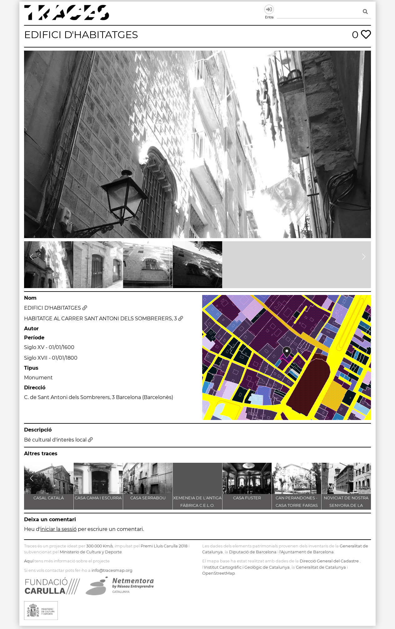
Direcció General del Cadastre (329, 561)
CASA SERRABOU (148, 498)
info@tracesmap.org (112, 570)
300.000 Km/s (99, 546)
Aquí (28, 561)
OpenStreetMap (218, 573)
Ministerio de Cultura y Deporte (91, 552)
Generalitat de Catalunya (321, 567)
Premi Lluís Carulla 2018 (164, 546)
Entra (269, 9)
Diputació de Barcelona (253, 552)
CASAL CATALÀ (48, 498)
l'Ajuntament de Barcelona (306, 552)
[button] (31, 257)
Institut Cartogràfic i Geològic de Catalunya (247, 567)
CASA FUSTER (247, 498)
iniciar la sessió (58, 529)
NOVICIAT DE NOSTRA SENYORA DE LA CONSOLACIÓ (346, 505)
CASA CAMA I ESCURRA (98, 498)
